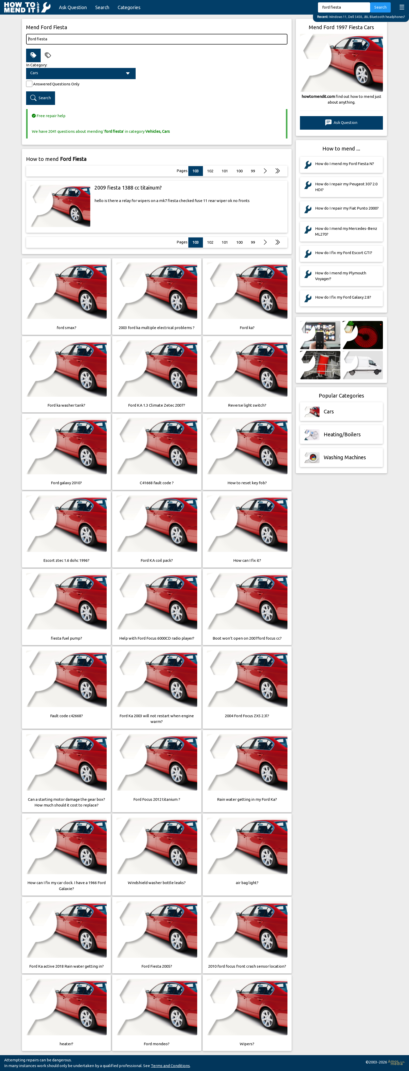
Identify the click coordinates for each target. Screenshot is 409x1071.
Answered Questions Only (56, 84)
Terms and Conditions (170, 1065)
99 (253, 171)
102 (210, 171)
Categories (129, 7)
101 (225, 171)
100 (239, 171)
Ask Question (73, 7)
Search (102, 7)
